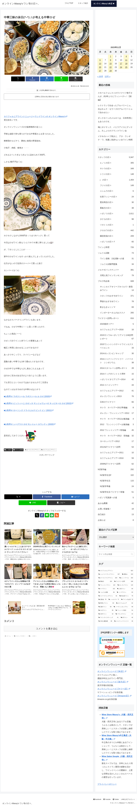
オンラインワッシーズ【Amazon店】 (114, 696)
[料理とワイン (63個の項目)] (106, 603)
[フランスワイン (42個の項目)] (124, 614)
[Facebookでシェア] (32, 78)
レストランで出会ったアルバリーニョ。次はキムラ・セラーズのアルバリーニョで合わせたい (115, 109)
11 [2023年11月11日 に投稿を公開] (126, 60)
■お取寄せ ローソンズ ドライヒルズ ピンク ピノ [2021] (28, 410)
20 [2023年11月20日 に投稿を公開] (100, 67)
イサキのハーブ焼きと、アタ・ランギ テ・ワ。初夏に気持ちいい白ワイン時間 (115, 138)
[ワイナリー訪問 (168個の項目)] (123, 581)
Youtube (107, 799)
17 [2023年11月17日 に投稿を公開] (121, 64)
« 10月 (100, 76)
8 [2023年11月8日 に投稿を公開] (110, 60)
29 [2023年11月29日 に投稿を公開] (110, 71)
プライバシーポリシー (107, 784)
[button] (76, 78)
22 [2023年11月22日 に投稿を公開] (110, 67)
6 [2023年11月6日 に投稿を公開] (100, 60)
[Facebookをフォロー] (42, 515)
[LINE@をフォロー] (47, 515)
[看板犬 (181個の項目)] (105, 581)
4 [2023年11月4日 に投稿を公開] (126, 56)
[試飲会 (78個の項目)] (102, 599)
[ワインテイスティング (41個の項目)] (108, 617)
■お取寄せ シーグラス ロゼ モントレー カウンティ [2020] (29, 424)
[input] (115, 554)
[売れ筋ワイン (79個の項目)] (126, 596)
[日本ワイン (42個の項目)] (106, 614)
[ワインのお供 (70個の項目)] (127, 599)
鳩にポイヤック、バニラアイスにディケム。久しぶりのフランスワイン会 (115, 129)
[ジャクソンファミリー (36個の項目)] (123, 621)
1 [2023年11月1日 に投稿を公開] (110, 56)
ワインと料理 (18, 450)
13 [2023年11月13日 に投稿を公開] (100, 64)
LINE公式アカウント (128, 799)
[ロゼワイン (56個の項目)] (106, 610)
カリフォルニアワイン (48, 450)
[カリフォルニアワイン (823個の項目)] (116, 570)
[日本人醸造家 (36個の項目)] (105, 621)
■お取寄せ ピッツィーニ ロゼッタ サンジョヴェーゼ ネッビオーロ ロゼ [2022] (38, 403)
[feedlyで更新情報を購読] (52, 515)
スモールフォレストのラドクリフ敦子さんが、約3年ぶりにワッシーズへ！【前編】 (115, 96)
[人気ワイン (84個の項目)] (125, 588)
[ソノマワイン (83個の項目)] (125, 592)
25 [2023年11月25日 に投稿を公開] (126, 67)
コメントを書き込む (47, 628)
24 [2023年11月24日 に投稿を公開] (121, 67)
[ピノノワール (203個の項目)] (126, 578)
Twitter (116, 799)
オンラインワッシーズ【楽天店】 (112, 682)
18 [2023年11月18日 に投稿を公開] (126, 64)
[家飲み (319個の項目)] (127, 574)
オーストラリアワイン (32, 450)
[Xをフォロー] (37, 515)
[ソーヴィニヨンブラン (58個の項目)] (123, 606)
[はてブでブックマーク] (47, 78)
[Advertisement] (47, 106)
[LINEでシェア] (61, 78)
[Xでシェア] (18, 78)
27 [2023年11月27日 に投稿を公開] (100, 71)
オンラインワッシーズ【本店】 (111, 671)
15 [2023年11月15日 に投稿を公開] (110, 64)
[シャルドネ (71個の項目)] (114, 599)
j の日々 (8, 450)
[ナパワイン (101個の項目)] (107, 588)
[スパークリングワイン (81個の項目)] (108, 596)
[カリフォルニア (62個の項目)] (124, 603)
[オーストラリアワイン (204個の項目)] (108, 578)
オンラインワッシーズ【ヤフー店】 (113, 689)
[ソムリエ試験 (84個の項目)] (107, 592)
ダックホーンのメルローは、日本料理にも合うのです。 (115, 120)
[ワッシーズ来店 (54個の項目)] (124, 610)
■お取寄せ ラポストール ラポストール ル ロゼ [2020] (27, 396)
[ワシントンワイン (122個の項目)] (107, 585)
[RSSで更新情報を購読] (57, 515)
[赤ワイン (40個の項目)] (127, 617)
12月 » (107, 76)
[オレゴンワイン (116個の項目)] (125, 585)
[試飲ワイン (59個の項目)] (105, 606)
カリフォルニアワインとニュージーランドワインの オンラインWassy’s (35, 116)
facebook (97, 799)
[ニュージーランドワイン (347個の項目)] (109, 574)
